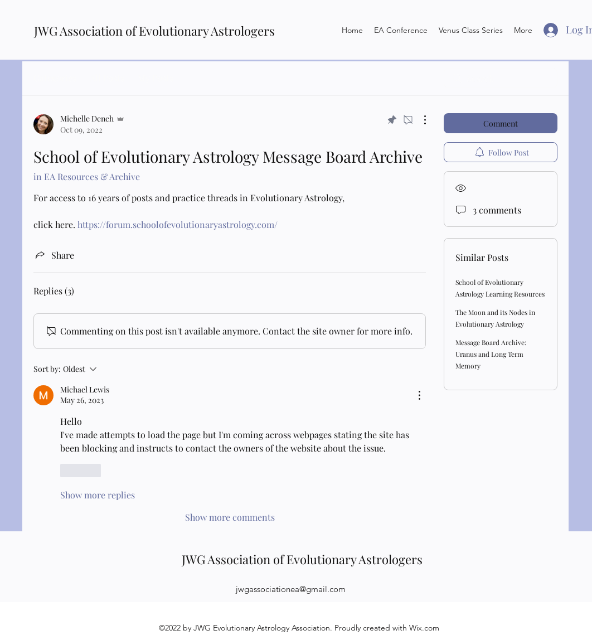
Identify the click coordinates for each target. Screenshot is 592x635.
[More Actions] (419, 120)
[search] (500, 78)
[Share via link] (53, 254)
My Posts (155, 78)
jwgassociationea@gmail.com (291, 589)
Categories (54, 78)
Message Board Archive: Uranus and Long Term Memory (490, 354)
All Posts (107, 78)
